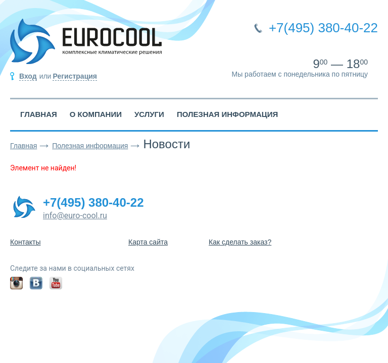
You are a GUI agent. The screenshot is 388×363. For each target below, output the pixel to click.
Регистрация (75, 76)
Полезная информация (227, 114)
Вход (28, 76)
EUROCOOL (86, 45)
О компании (96, 114)
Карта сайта (148, 242)
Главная (38, 114)
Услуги (149, 114)
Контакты (25, 242)
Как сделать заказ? (240, 242)
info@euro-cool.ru (75, 215)
